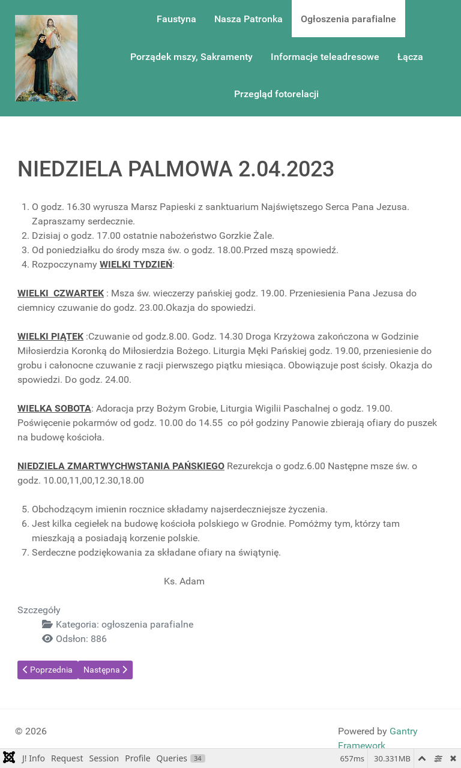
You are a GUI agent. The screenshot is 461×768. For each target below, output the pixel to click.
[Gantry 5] (46, 58)
